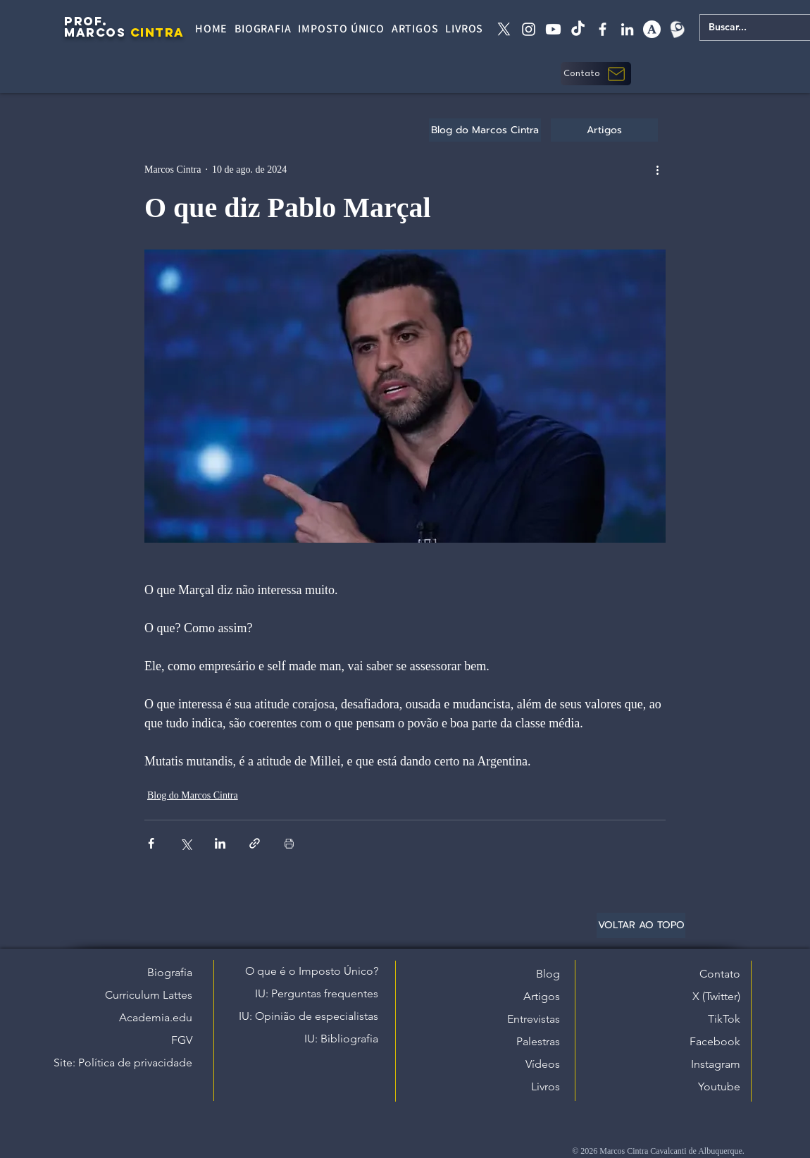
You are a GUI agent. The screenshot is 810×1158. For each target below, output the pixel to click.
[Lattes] (676, 29)
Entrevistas (533, 1018)
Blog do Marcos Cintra (192, 795)
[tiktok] (578, 29)
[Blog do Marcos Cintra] (485, 130)
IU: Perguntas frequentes (316, 993)
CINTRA (157, 32)
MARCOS (94, 32)
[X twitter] (504, 29)
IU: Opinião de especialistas (308, 1016)
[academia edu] (652, 29)
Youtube (719, 1086)
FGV (181, 1040)
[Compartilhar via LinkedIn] (220, 843)
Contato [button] (719, 973)
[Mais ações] (657, 169)
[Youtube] (553, 29)
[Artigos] (604, 130)
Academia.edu (155, 1017)
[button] (596, 73)
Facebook (715, 1041)
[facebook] (602, 29)
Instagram (715, 1064)
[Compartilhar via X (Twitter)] (185, 843)
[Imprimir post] (289, 843)
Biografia (169, 972)
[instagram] (528, 29)
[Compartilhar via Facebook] (151, 843)
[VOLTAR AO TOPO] (641, 925)
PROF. (86, 21)
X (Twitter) (716, 996)
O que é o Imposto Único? (311, 971)
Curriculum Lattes (148, 995)
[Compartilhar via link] (254, 843)
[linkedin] (627, 29)
